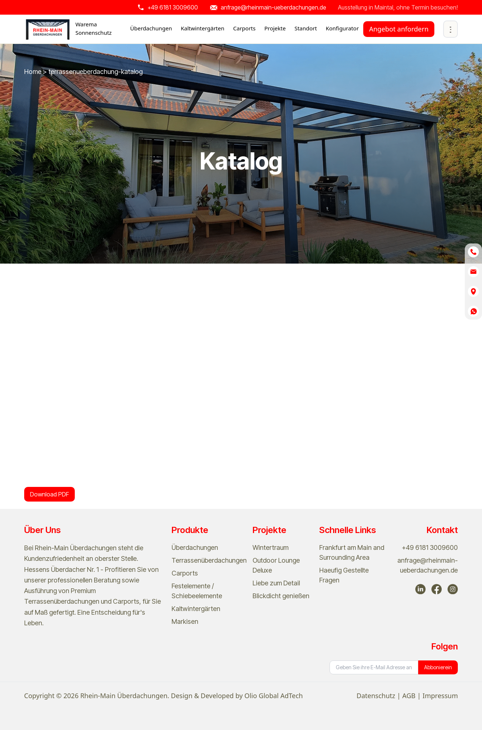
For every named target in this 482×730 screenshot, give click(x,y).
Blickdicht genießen (281, 596)
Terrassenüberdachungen (209, 560)
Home (33, 71)
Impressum (440, 695)
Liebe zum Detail (276, 583)
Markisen (185, 621)
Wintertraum (270, 547)
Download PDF (49, 494)
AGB (409, 695)
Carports (185, 573)
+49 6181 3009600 (430, 547)
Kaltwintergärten (196, 608)
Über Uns (42, 530)
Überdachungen (195, 547)
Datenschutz (376, 695)
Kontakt (442, 530)
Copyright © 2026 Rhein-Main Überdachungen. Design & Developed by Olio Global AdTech (163, 695)
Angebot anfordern (398, 29)
